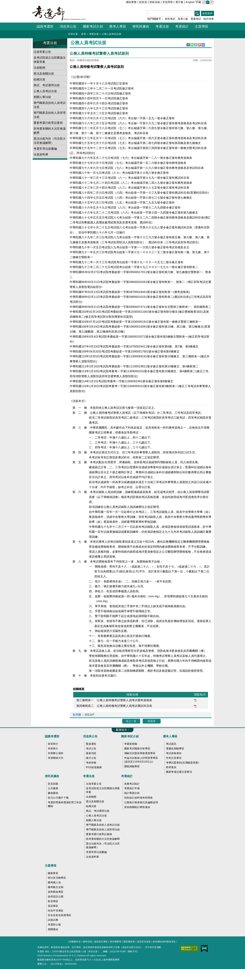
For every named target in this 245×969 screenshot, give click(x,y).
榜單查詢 (171, 767)
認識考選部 (52, 736)
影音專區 (53, 901)
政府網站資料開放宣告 (164, 941)
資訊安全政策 (144, 941)
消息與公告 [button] (68, 26)
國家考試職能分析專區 (137, 748)
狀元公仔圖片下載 (58, 797)
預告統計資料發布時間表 (138, 797)
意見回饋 (53, 783)
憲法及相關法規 (44, 73)
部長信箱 (155, 2)
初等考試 (170, 19)
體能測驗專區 (132, 766)
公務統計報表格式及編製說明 (141, 802)
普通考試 (196, 19)
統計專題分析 (132, 793)
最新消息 (91, 753)
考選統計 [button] (182, 26)
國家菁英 (53, 873)
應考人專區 (170, 736)
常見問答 (167, 2)
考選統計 (127, 776)
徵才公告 (91, 758)
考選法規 (94, 34)
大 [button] (211, 2)
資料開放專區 (55, 892)
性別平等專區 (55, 910)
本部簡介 (53, 748)
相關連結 (53, 929)
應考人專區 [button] (117, 26)
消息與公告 (90, 736)
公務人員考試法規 (111, 34)
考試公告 (91, 748)
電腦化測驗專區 (175, 748)
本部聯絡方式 (55, 758)
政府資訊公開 (55, 896)
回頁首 (151, 721)
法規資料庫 (41, 154)
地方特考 (208, 19)
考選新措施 (130, 743)
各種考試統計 (132, 783)
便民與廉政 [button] (140, 26)
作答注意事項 (174, 758)
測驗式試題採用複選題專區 (139, 753)
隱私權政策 (129, 941)
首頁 (83, 34)
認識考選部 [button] (45, 26)
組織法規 (39, 79)
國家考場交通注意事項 (179, 772)
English (190, 2)
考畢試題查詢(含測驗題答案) (182, 762)
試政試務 (53, 920)
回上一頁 (131, 721)
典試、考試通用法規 (47, 85)
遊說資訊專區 (101, 941)
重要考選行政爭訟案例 (48, 122)
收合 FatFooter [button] (121, 730)
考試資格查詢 (174, 753)
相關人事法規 (42, 97)
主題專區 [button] (201, 26)
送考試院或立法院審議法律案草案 (50, 59)
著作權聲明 (115, 941)
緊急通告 (91, 743)
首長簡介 (53, 743)
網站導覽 (131, 2)
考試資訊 (171, 743)
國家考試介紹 (130, 736)
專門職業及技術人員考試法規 (50, 105)
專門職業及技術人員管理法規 (50, 114)
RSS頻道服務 (94, 767)
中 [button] (207, 2)
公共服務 (53, 788)
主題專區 (51, 865)
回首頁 (143, 2)
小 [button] (203, 2)
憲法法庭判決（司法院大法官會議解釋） (50, 140)
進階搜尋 (207, 13)
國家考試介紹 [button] (93, 26)
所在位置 (93, 951)
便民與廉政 (52, 776)
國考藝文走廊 (55, 887)
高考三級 (183, 19)
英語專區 (53, 906)
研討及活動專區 (57, 877)
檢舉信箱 (87, 941)
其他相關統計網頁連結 (137, 807)
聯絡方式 (132, 951)
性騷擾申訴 (75, 941)
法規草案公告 (42, 51)
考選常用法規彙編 (45, 148)
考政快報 (91, 762)
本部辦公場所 (55, 753)
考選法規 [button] (162, 26)
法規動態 (39, 67)
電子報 (179, 2)
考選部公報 (54, 924)
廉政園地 (53, 793)
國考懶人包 (54, 882)
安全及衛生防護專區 (59, 915)
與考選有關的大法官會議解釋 (50, 130)
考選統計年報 (132, 788)
